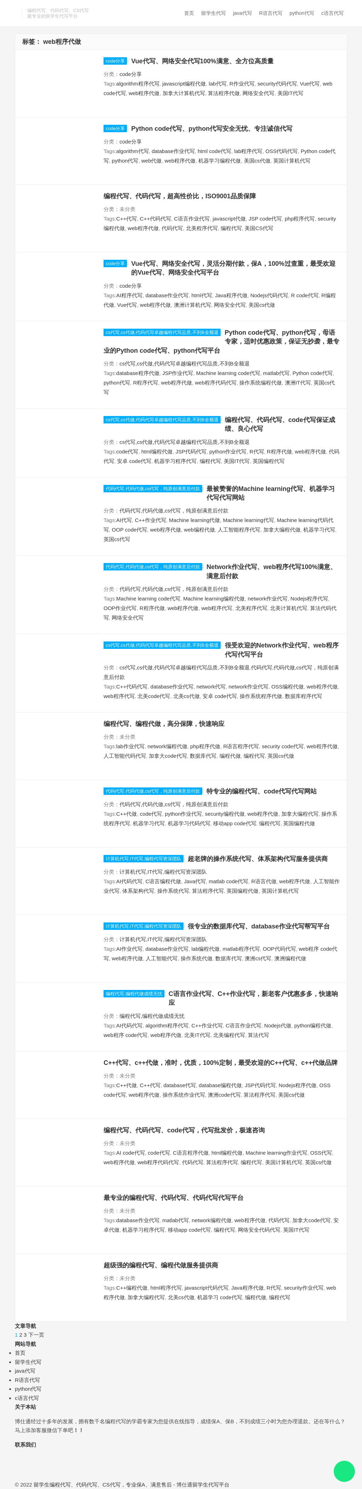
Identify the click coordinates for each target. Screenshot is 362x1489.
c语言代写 (332, 13)
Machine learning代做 (194, 520)
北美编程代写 (229, 1035)
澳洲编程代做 (290, 958)
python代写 (302, 13)
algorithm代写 (132, 151)
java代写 (242, 13)
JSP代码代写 (190, 452)
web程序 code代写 (125, 1035)
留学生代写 (213, 13)
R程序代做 (279, 452)
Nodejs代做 (277, 1025)
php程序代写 (300, 219)
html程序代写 (166, 1288)
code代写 (127, 452)
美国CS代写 (259, 228)
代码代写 (172, 228)
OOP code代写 (129, 530)
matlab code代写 (229, 881)
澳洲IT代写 (298, 383)
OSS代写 (321, 1153)
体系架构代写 (138, 891)
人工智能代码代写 (125, 756)
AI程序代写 (129, 295)
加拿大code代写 (168, 756)
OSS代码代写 (281, 151)
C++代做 (126, 814)
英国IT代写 (296, 1230)
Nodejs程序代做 (297, 1085)
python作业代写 (227, 452)
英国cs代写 (117, 539)
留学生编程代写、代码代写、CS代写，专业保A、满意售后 (103, 1485)
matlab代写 (276, 373)
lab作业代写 (130, 746)
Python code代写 (312, 373)
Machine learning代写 (248, 520)
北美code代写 (154, 696)
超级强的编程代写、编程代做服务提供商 (161, 1265)
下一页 (36, 1335)
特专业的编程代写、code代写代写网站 (261, 791)
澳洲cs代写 (258, 958)
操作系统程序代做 (261, 696)
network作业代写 (268, 599)
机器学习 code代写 (219, 1297)
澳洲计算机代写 (192, 305)
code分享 (115, 61)
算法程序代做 (224, 93)
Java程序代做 (231, 295)
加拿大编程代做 (281, 530)
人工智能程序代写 (239, 530)
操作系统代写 (173, 891)
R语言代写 (270, 13)
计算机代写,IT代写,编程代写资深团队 (143, 858)
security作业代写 (303, 1288)
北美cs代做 (186, 696)
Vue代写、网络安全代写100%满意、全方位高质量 (202, 61)
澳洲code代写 (224, 1095)
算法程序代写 (208, 891)
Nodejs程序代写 (309, 599)
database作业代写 (173, 151)
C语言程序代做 (191, 1153)
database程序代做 (137, 373)
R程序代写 (145, 383)
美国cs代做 (257, 161)
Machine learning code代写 (228, 373)
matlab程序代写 (241, 949)
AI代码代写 (129, 881)
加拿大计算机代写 (184, 93)
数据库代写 (203, 756)
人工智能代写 (161, 958)
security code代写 (283, 746)
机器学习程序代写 (175, 461)
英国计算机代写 (291, 161)
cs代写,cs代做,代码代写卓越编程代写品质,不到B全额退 (162, 332)
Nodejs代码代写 (269, 295)
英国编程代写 (269, 461)
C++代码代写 (155, 219)
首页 (189, 13)
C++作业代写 (150, 520)
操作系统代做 (196, 958)
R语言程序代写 (241, 746)
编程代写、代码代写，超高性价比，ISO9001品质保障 (180, 196)
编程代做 (230, 756)
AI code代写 (130, 1153)
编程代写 (231, 228)
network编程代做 (167, 746)
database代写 (179, 1085)
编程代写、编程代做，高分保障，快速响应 (164, 723)
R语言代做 (263, 881)
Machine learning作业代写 (276, 1153)
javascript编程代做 (184, 84)
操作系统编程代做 (260, 383)
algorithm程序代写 (137, 84)
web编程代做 (199, 530)
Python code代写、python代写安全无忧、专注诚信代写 (211, 128)
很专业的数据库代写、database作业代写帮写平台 (259, 926)
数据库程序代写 (303, 696)
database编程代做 (220, 1085)
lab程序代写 (248, 151)
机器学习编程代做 (219, 161)
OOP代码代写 (279, 949)
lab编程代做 (205, 949)
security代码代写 (277, 84)
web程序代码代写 (216, 383)
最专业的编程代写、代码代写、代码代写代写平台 (174, 1197)
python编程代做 (312, 1025)
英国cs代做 (281, 756)
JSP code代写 (265, 219)
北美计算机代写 (288, 608)
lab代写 (218, 84)
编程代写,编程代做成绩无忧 (134, 993)
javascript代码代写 (206, 1288)
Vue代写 (310, 84)
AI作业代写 (129, 949)
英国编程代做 (299, 823)
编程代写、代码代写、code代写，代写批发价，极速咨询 (184, 1130)
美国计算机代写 (283, 1162)
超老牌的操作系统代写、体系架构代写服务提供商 (258, 858)
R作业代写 (242, 84)
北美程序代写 (202, 228)
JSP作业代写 (177, 373)
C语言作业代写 (192, 219)
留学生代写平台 (210, 1485)
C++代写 (126, 219)
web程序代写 (217, 608)
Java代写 (195, 881)
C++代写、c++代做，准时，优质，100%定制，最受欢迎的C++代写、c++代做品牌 (221, 1062)
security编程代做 (225, 814)
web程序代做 (144, 93)
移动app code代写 (234, 823)
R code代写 (305, 295)
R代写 (257, 452)
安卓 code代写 (134, 461)
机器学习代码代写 (189, 823)
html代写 (201, 295)
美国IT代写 (290, 93)
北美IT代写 (197, 1035)
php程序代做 (205, 746)
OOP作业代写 (120, 608)
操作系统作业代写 (184, 1095)
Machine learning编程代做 (214, 599)
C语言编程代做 (163, 881)
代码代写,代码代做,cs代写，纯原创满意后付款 (153, 488)
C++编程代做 (131, 1288)
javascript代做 (228, 219)
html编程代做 (157, 452)
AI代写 (124, 520)
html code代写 (214, 151)
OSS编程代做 (287, 687)
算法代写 (258, 1035)
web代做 (151, 161)
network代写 (211, 687)
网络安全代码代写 (259, 1230)
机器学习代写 (319, 530)
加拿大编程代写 (300, 814)
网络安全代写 (258, 93)
